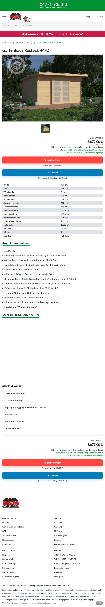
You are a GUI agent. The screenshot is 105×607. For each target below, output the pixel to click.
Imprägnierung (8, 563)
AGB (4, 531)
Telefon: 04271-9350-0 (64, 554)
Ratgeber (6, 554)
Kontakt (57, 540)
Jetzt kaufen (52, 172)
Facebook (58, 572)
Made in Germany (24, 42)
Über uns (6, 522)
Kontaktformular (61, 568)
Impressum (7, 544)
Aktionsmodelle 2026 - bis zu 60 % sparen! (52, 34)
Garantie (58, 526)
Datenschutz (8, 540)
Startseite (6, 42)
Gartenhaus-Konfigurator (65, 544)
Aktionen (58, 522)
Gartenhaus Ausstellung (12, 526)
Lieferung (58, 531)
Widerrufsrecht (9, 535)
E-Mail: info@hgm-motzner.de (67, 563)
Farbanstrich (7, 559)
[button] (52, 393)
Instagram (58, 576)
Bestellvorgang (61, 535)
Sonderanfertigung (10, 576)
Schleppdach (8, 568)
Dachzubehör (8, 572)
